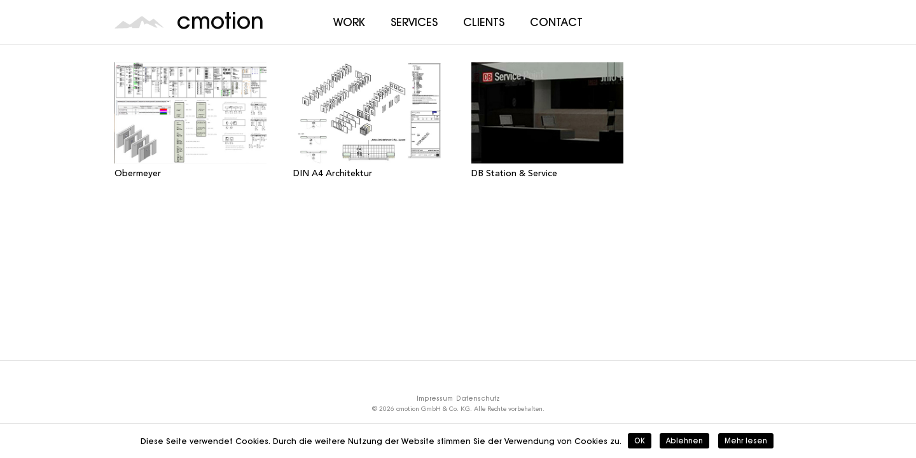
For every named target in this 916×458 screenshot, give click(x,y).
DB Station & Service (514, 173)
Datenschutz (477, 398)
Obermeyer (137, 173)
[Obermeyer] (190, 112)
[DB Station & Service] (547, 112)
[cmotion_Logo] (139, 22)
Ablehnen (684, 440)
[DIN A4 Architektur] (369, 112)
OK (639, 440)
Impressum (435, 398)
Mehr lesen (746, 440)
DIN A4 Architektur (332, 173)
